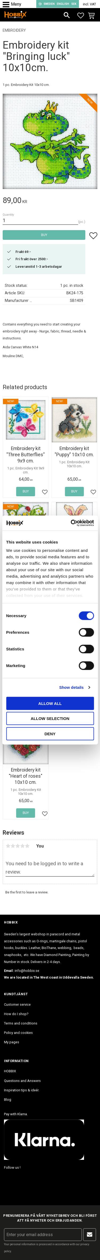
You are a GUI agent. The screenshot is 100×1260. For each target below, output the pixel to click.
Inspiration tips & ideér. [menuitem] (21, 1090)
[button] (7, 4)
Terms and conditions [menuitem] (20, 1023)
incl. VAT (89, 4)
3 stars (17, 845)
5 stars (27, 845)
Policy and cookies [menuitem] (18, 1033)
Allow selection (50, 718)
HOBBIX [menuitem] (10, 1071)
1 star (8, 845)
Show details (71, 687)
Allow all (50, 703)
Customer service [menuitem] (17, 1004)
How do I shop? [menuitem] (16, 1014)
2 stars (12, 845)
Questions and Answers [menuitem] (22, 1081)
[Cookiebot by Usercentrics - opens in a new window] (71, 523)
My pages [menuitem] (11, 1042)
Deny (50, 733)
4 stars (22, 845)
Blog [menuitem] (7, 1100)
